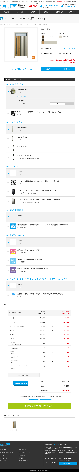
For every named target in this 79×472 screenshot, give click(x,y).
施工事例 (46, 12)
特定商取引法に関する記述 (7, 452)
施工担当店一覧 (26, 449)
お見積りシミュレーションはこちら (58, 69)
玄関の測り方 (26, 455)
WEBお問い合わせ (69, 5)
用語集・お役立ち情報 (26, 460)
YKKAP (8, 24)
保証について (7, 460)
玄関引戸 (33, 12)
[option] (14, 427)
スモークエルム (46, 40)
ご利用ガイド (72, 12)
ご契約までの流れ (7, 458)
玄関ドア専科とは (7, 449)
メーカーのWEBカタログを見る (21, 69)
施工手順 (26, 458)
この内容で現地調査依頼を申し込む (39, 406)
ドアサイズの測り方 (69, 48)
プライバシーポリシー (46, 399)
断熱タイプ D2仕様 (24, 24)
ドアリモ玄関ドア (15, 24)
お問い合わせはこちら (68, 463)
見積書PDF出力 (21, 383)
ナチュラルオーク (47, 42)
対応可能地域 (59, 12)
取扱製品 (6, 12)
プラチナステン (64, 37)
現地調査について (34, 399)
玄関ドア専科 (3, 24)
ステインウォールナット (48, 37)
